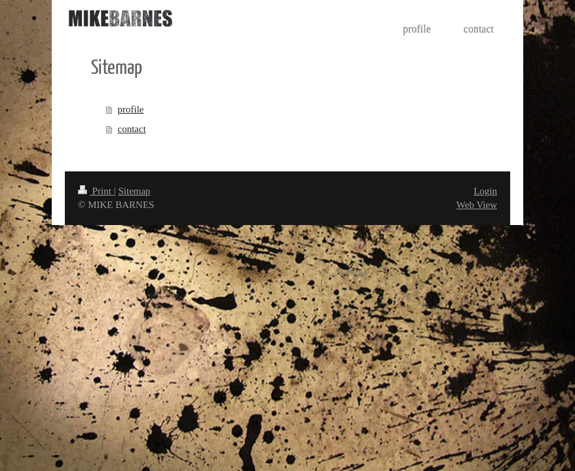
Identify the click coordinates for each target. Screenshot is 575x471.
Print (96, 191)
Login (485, 191)
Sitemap (134, 191)
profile (131, 109)
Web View (476, 205)
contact (132, 129)
